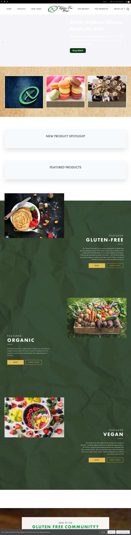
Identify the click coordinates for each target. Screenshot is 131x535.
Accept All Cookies (123, 532)
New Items (36, 9)
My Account (117, 2)
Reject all (111, 532)
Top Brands (83, 9)
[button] (3, 46)
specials (21, 9)
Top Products (101, 9)
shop (9, 9)
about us (118, 9)
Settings (103, 532)
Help (105, 2)
